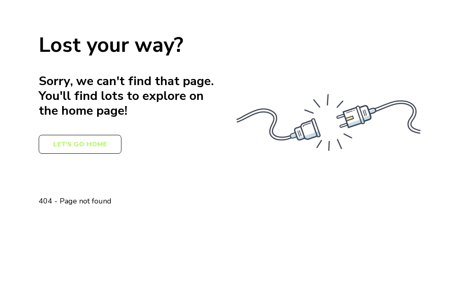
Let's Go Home (80, 144)
